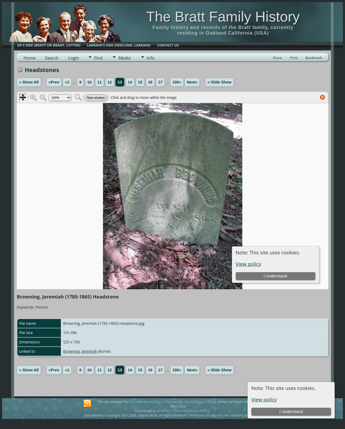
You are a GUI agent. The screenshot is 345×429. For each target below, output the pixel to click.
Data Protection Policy (191, 411)
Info (150, 58)
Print (294, 57)
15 (140, 82)
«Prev (54, 82)
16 (150, 82)
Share (277, 57)
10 (89, 82)
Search (52, 58)
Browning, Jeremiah (80, 351)
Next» (192, 82)
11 (99, 82)
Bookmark (314, 57)
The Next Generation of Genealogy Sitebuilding (165, 401)
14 (130, 82)
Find (98, 58)
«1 (67, 82)
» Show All (29, 82)
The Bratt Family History (223, 16)
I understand (291, 411)
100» (176, 82)
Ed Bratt (163, 411)
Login (73, 58)
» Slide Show (219, 82)
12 (109, 82)
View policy (264, 399)
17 (160, 82)
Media (124, 58)
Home (30, 58)
